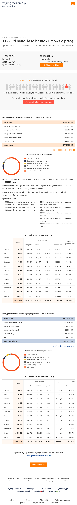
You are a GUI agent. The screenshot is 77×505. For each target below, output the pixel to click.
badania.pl (38, 491)
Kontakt (28, 500)
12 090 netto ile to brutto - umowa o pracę (18, 207)
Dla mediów (44, 500)
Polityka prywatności (62, 500)
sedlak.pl (30, 489)
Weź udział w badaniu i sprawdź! (38, 102)
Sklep (12, 500)
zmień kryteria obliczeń (51, 65)
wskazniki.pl (54, 491)
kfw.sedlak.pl (46, 489)
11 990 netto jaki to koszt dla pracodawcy (18, 204)
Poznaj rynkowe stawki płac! (37, 455)
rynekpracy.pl (62, 489)
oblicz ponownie (38, 464)
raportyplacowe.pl (23, 491)
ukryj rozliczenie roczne (62, 150)
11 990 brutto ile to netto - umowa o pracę (18, 202)
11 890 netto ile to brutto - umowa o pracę (18, 210)
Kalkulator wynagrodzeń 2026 (14, 37)
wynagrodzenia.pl (14, 489)
